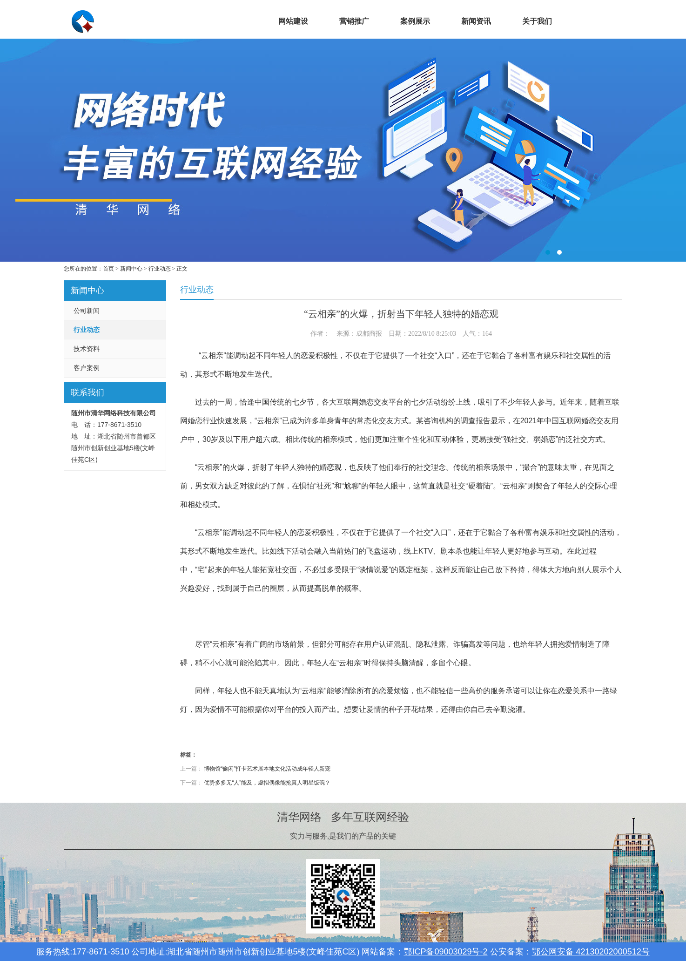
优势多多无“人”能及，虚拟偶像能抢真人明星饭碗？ (267, 782)
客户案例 (87, 368)
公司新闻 (87, 310)
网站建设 (293, 21)
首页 (232, 21)
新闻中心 (131, 268)
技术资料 (87, 348)
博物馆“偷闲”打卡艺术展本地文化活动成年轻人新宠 (267, 768)
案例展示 (415, 21)
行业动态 (159, 268)
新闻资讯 (476, 21)
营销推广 (354, 21)
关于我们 (537, 21)
